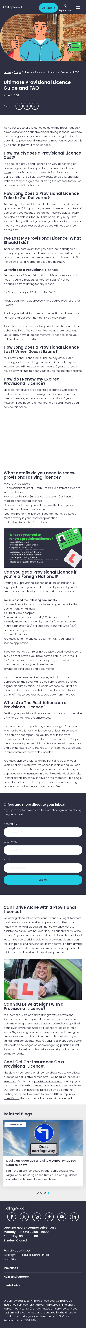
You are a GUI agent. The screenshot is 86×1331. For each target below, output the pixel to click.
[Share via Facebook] (19, 106)
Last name (11, 841)
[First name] (43, 832)
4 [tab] (48, 1193)
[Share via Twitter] (27, 106)
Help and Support (16, 1277)
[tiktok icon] (49, 1216)
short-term (37, 1085)
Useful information (17, 1285)
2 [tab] (41, 1193)
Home (7, 72)
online (7, 172)
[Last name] (43, 850)
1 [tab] (38, 1193)
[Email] (43, 868)
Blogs (17, 72)
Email (8, 859)
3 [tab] (45, 1193)
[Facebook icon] (11, 1216)
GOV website (45, 177)
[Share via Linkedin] (35, 106)
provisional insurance (48, 1081)
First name (11, 823)
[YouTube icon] (61, 1216)
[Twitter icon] (24, 1216)
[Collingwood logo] (20, 7)
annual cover (59, 1085)
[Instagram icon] (36, 1216)
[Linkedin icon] (74, 1216)
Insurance (11, 1268)
